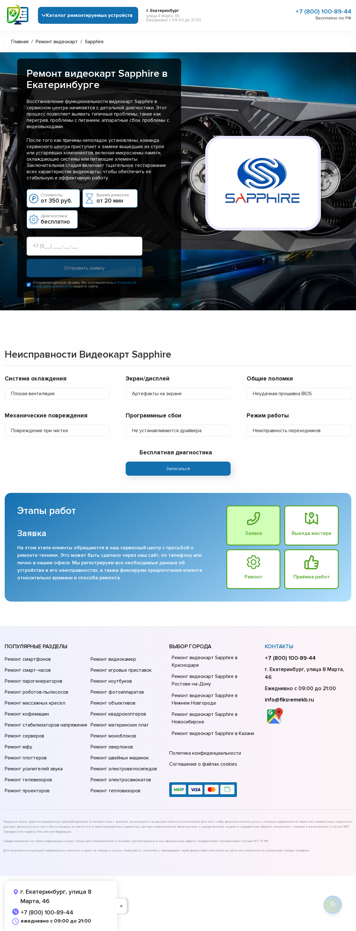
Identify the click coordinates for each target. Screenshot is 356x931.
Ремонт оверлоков (112, 747)
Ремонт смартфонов (28, 659)
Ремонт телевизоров (28, 780)
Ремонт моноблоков (113, 736)
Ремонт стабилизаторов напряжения (46, 725)
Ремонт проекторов (27, 791)
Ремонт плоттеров (26, 758)
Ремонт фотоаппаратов (117, 692)
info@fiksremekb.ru (289, 699)
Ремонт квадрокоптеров (118, 714)
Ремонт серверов (24, 736)
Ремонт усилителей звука (34, 769)
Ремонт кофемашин (27, 714)
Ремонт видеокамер (113, 659)
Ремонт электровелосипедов (124, 769)
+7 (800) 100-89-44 (323, 11)
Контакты (279, 646)
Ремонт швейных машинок (120, 758)
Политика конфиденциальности (205, 753)
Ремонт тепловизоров (115, 791)
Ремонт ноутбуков (111, 681)
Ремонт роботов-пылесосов (36, 692)
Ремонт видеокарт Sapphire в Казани (213, 733)
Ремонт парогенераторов (33, 681)
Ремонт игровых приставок (121, 670)
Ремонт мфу (18, 747)
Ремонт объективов (113, 703)
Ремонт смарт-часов (28, 670)
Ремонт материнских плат (120, 725)
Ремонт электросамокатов (121, 780)
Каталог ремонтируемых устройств (89, 15)
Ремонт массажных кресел (35, 703)
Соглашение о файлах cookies (203, 764)
